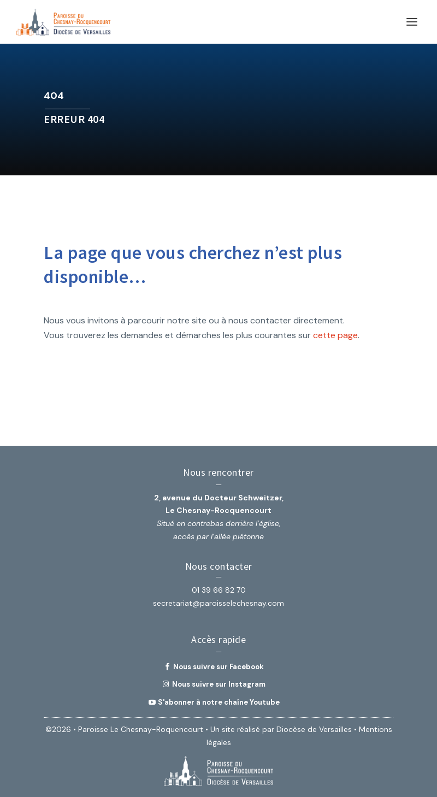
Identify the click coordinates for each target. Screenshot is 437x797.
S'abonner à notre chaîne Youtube (219, 702)
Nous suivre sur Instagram (218, 684)
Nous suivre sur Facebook (218, 666)
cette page (335, 335)
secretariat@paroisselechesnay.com (218, 603)
